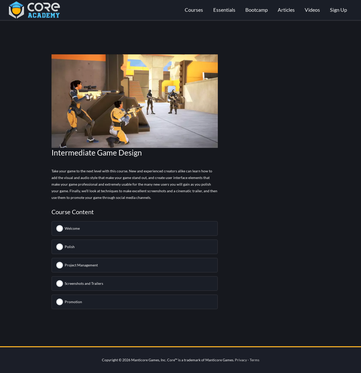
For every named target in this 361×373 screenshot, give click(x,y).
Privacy (241, 360)
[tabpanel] (134, 184)
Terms (254, 360)
